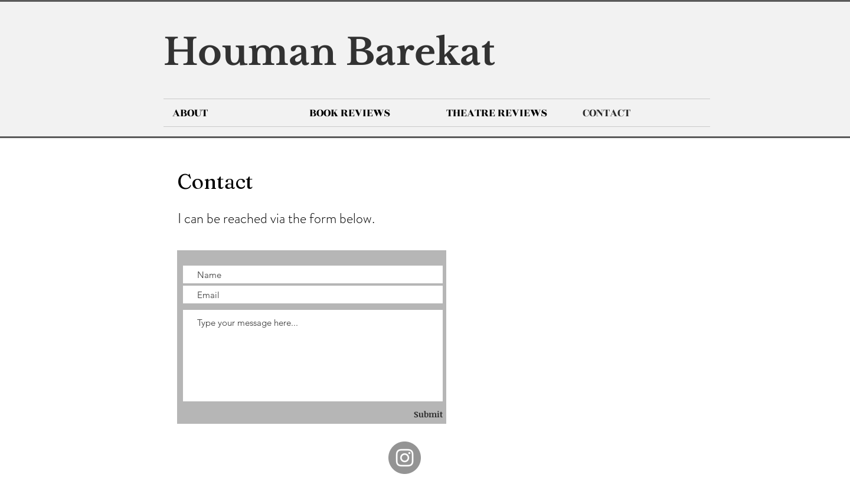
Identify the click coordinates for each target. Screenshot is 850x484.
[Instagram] (404, 458)
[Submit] (410, 414)
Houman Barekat (329, 52)
